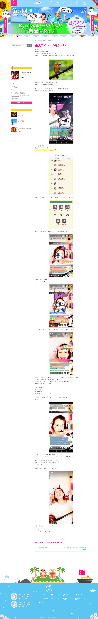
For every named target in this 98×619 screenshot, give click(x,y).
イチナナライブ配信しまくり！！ (46, 547)
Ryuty (12, 106)
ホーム (36, 40)
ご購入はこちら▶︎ (21, 102)
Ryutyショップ (58, 4)
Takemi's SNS (23, 599)
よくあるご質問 (77, 4)
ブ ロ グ (64, 4)
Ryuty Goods (21, 110)
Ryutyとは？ (70, 4)
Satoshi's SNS (23, 606)
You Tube (43, 602)
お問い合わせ (84, 4)
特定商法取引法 (69, 598)
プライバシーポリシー (82, 598)
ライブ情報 (51, 4)
